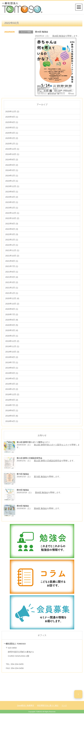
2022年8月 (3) (11, 233)
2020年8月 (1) (11, 322)
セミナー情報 (26, 32)
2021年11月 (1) (12, 261)
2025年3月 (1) (11, 138)
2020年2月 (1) (11, 350)
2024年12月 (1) (12, 155)
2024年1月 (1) (11, 188)
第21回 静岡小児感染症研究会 (47, 479)
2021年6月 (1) (11, 283)
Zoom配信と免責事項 (25, 724)
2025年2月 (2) (11, 143)
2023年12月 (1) (12, 194)
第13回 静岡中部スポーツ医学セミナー (51, 463)
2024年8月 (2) (11, 166)
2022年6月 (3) (11, 238)
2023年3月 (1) (11, 210)
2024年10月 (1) (12, 160)
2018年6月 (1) (11, 428)
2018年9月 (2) (11, 417)
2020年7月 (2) (11, 327)
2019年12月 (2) (12, 355)
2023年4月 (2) (11, 205)
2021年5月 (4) (11, 288)
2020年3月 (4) (11, 344)
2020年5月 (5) (11, 339)
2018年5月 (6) (11, 433)
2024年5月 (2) (11, 171)
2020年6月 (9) (11, 333)
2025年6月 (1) (11, 127)
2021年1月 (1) (11, 305)
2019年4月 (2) (11, 394)
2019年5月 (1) (11, 389)
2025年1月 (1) (11, 149)
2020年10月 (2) (12, 316)
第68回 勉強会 (40, 526)
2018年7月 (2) (11, 422)
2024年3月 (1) (11, 177)
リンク (64, 724)
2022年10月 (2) (12, 227)
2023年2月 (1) (11, 216)
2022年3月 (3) (11, 244)
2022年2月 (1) (11, 249)
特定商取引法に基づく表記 (47, 724)
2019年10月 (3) (12, 366)
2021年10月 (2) (12, 266)
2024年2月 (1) (11, 182)
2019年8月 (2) (11, 372)
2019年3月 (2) (11, 400)
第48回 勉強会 (58, 36)
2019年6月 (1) (11, 383)
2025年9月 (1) (11, 121)
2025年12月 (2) (12, 116)
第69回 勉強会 (41, 510)
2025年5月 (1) (11, 132)
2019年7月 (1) (11, 378)
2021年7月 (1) (11, 277)
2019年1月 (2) (11, 406)
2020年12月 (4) (12, 311)
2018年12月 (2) (12, 411)
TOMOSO (39, 730)
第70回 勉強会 (40, 494)
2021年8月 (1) (11, 272)
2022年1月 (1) (11, 255)
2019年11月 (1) (12, 361)
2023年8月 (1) (11, 199)
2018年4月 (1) (11, 439)
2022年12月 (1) (12, 221)
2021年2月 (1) (11, 300)
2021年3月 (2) (11, 294)
